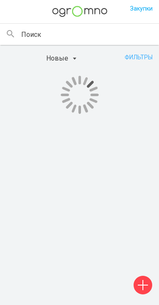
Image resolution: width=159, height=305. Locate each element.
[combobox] (69, 58)
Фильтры (139, 57)
